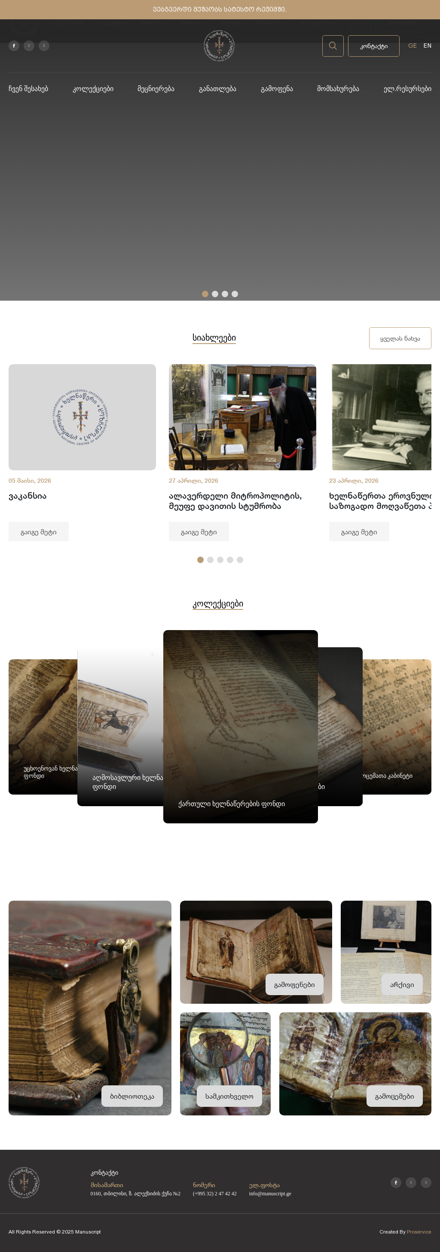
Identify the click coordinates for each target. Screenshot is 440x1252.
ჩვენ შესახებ (28, 88)
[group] (82, 452)
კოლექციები (93, 88)
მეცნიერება (156, 88)
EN (427, 45)
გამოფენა (277, 88)
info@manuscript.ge (270, 1194)
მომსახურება (338, 88)
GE (412, 45)
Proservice (419, 1232)
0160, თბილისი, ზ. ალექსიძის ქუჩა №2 (135, 1194)
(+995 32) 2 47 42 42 (215, 1194)
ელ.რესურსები (407, 88)
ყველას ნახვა (400, 338)
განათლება (217, 88)
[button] (205, 294)
